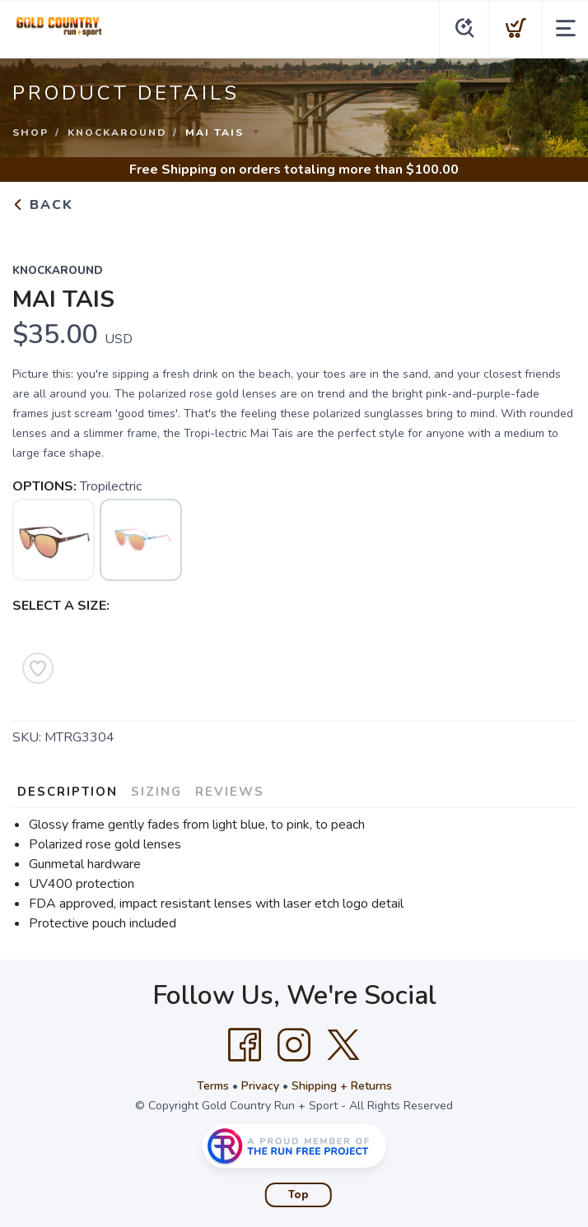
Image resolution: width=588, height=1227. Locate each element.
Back (42, 205)
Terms (213, 1086)
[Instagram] (294, 1045)
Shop (30, 132)
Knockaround (117, 132)
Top (298, 1194)
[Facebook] (244, 1045)
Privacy (260, 1086)
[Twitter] (343, 1045)
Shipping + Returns (342, 1086)
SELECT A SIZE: (61, 606)
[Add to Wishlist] (38, 668)
